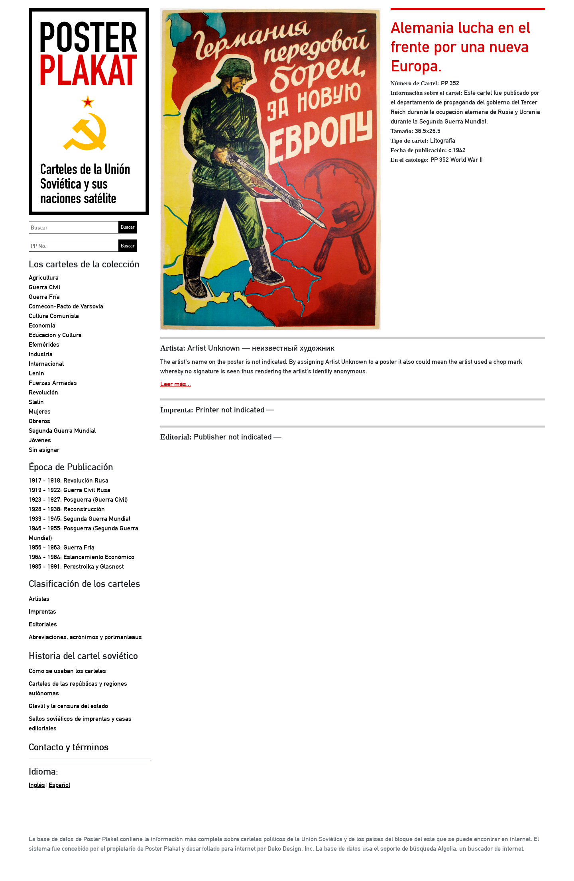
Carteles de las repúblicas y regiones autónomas (78, 688)
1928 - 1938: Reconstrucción (67, 509)
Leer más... (175, 384)
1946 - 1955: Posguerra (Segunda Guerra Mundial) (83, 533)
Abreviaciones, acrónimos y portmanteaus (85, 637)
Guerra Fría (44, 296)
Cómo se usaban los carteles (67, 671)
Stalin (36, 402)
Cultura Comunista (54, 316)
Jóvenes (40, 440)
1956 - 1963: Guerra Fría (61, 547)
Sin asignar (44, 449)
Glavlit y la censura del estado (68, 706)
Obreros (39, 421)
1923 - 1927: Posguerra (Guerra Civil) (78, 499)
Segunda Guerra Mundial (62, 430)
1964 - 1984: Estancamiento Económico (81, 557)
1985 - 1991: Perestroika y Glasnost (76, 566)
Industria (41, 354)
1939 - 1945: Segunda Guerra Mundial (79, 518)
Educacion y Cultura (55, 335)
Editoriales (43, 624)
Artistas (39, 598)
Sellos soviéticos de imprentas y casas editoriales (80, 723)
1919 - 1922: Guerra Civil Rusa (69, 490)
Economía (42, 325)
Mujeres (40, 411)
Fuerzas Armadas (53, 383)
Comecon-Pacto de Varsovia (66, 306)
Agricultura (44, 277)
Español (59, 785)
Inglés (37, 785)
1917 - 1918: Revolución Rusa (68, 480)
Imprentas (42, 611)
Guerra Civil (44, 287)
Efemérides (44, 344)
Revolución (43, 392)
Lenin (36, 373)
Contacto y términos (69, 746)
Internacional (46, 363)
